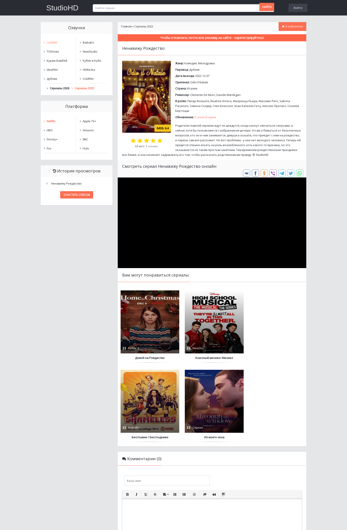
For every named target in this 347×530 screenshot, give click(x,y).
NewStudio (90, 51)
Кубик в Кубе (92, 61)
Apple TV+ (89, 121)
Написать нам (56, 522)
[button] (127, 415)
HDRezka (89, 70)
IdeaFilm (52, 70)
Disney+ (52, 139)
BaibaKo (88, 42)
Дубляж (194, 70)
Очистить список (77, 195)
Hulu (86, 148)
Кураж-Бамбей (57, 61)
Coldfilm (88, 79)
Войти (298, 8)
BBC (85, 139)
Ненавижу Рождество (66, 183)
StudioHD (62, 8)
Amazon (88, 130)
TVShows (53, 51)
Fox (49, 148)
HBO (50, 130)
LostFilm (52, 42)
